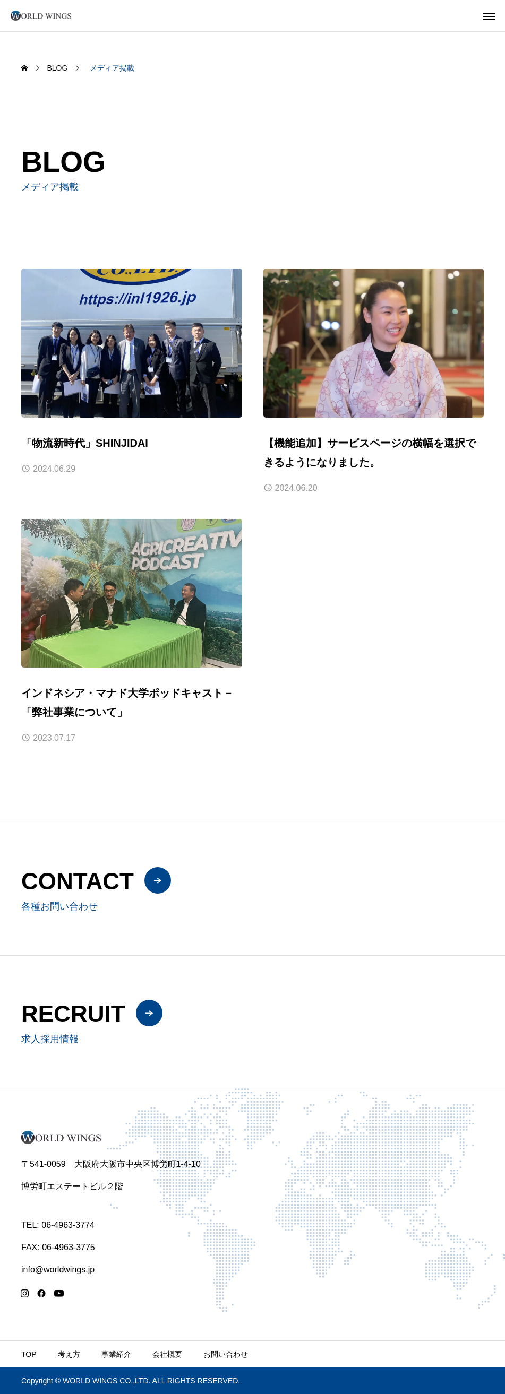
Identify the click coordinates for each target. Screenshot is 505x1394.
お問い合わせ (225, 1354)
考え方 (69, 1354)
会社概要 (167, 1354)
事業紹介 (116, 1354)
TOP (29, 1354)
